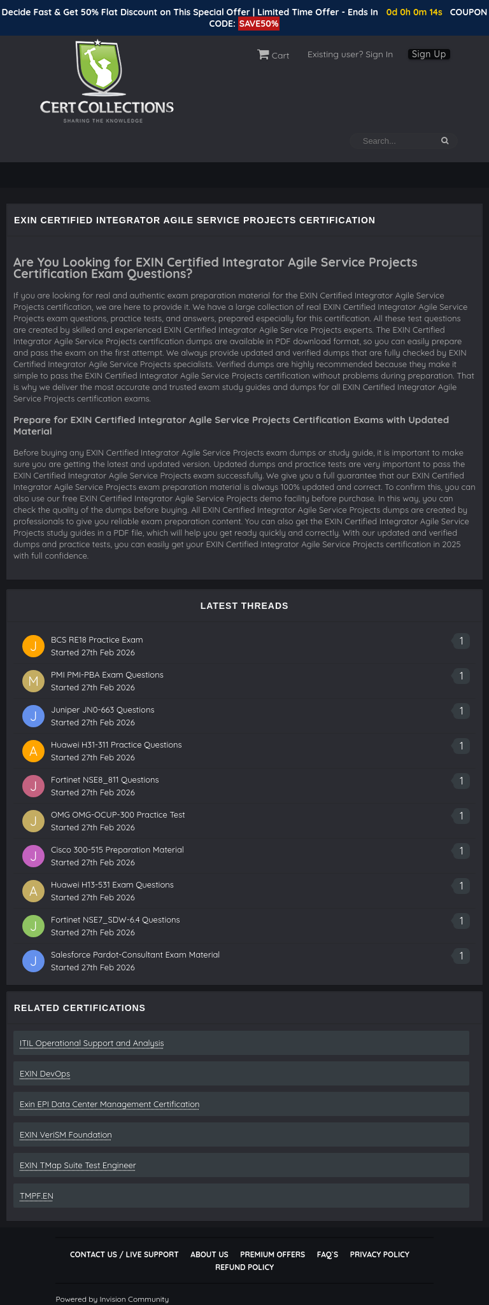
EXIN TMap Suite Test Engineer (78, 1165)
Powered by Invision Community (112, 1299)
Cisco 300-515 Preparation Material (117, 849)
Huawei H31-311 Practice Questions (116, 744)
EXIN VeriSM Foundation (66, 1134)
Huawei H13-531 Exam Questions (112, 884)
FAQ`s (327, 1254)
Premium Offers (272, 1254)
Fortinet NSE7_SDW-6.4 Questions (115, 919)
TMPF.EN (36, 1195)
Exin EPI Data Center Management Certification (110, 1104)
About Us (209, 1254)
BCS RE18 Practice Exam (97, 639)
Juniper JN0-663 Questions (103, 709)
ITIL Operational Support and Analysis (92, 1043)
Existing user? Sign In (350, 54)
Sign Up (429, 54)
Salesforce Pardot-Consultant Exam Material (135, 954)
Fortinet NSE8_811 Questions (105, 779)
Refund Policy (244, 1267)
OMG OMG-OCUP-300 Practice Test (118, 814)
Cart (273, 55)
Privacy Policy (379, 1254)
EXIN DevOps (45, 1073)
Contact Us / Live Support (124, 1254)
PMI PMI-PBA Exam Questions (107, 674)
